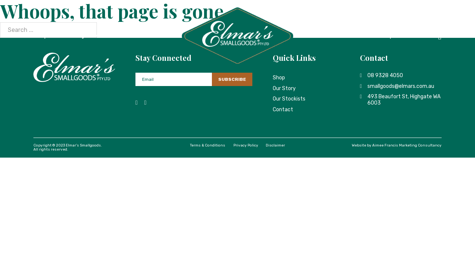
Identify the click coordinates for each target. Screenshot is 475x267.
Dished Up (379, 36)
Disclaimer (275, 145)
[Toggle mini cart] (440, 36)
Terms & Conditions (207, 145)
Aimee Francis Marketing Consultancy (407, 145)
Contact (415, 36)
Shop (40, 36)
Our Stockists (114, 36)
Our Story (72, 36)
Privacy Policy (245, 145)
